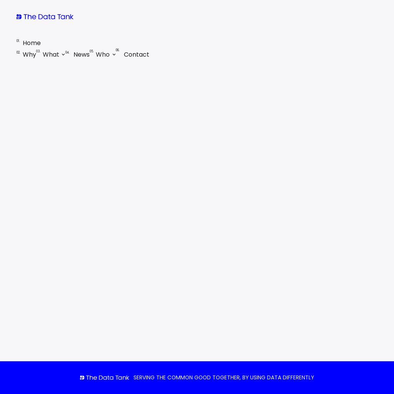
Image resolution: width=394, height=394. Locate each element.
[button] (50, 54)
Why (27, 54)
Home (29, 43)
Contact (132, 54)
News (77, 54)
